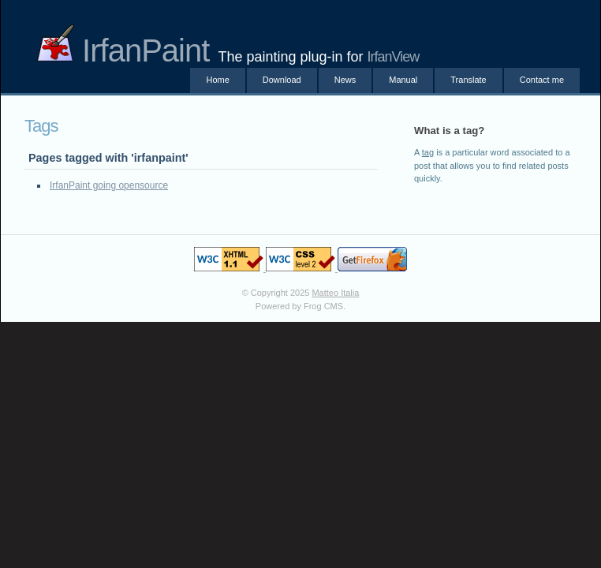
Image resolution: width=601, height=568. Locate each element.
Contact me (542, 79)
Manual (403, 79)
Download (282, 79)
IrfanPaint (122, 50)
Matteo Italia (335, 292)
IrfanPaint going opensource (109, 185)
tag (428, 152)
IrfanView (394, 57)
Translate (468, 79)
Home (217, 79)
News (345, 79)
